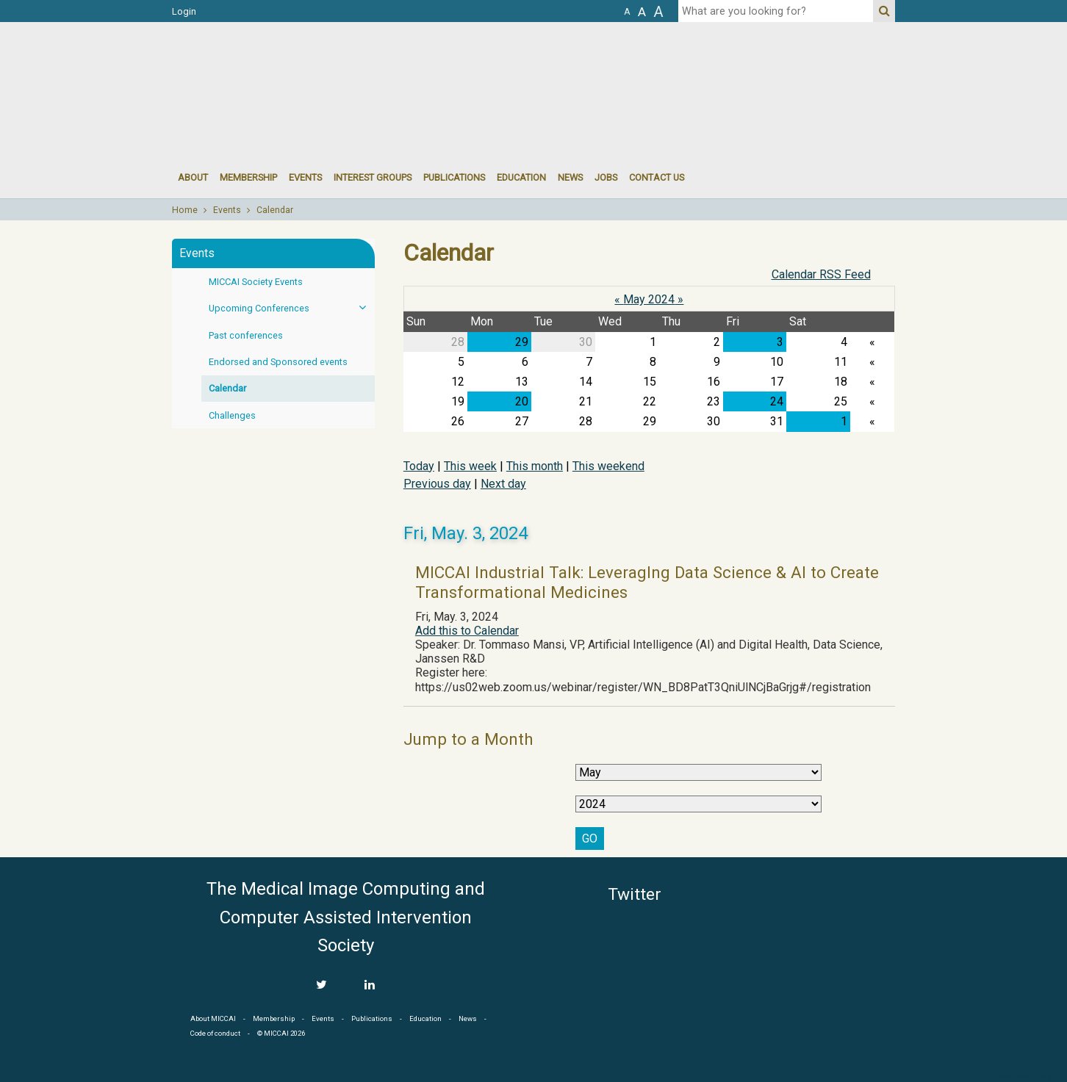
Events (227, 210)
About (193, 177)
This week (470, 466)
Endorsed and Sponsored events (278, 361)
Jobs (605, 177)
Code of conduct (215, 1033)
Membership (248, 177)
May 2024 (649, 299)
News (570, 177)
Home (185, 210)
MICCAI (829, 945)
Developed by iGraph (1028, 1076)
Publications (454, 177)
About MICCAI (213, 1018)
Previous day (437, 484)
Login (184, 11)
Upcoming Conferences (292, 307)
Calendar (274, 210)
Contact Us (656, 177)
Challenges (232, 415)
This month (534, 466)
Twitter (634, 894)
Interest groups (373, 177)
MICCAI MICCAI (292, 66)
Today (418, 466)
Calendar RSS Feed (821, 274)
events (305, 177)
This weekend (608, 466)
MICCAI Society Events (256, 281)
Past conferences (246, 335)
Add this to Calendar (467, 631)
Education (521, 177)
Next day (503, 484)
